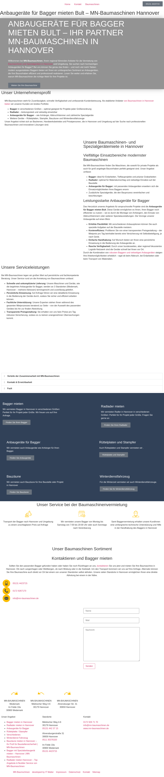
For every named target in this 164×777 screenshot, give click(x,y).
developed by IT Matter (43, 772)
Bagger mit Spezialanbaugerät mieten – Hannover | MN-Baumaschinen (21, 753)
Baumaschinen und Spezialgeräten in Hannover (30, 64)
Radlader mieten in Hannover (20, 725)
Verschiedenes (13, 735)
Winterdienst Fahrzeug (17, 738)
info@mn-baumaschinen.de (96, 725)
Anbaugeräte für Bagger (18, 728)
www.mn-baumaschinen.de (96, 728)
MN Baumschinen (21, 772)
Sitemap (96, 772)
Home (67, 4)
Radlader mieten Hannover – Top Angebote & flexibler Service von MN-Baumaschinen (22, 763)
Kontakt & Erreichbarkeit (19, 382)
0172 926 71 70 (90, 722)
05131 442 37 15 (50, 728)
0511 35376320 (49, 740)
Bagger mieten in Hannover (19, 722)
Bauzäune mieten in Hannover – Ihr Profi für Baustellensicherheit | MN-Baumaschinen (22, 744)
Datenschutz (74, 772)
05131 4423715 (49, 751)
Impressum (61, 772)
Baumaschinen (92, 4)
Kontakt (77, 4)
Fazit (9, 388)
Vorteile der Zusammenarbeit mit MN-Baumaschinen (33, 376)
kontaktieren (102, 566)
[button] (82, 376)
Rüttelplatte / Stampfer (17, 731)
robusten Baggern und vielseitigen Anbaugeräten (132, 252)
